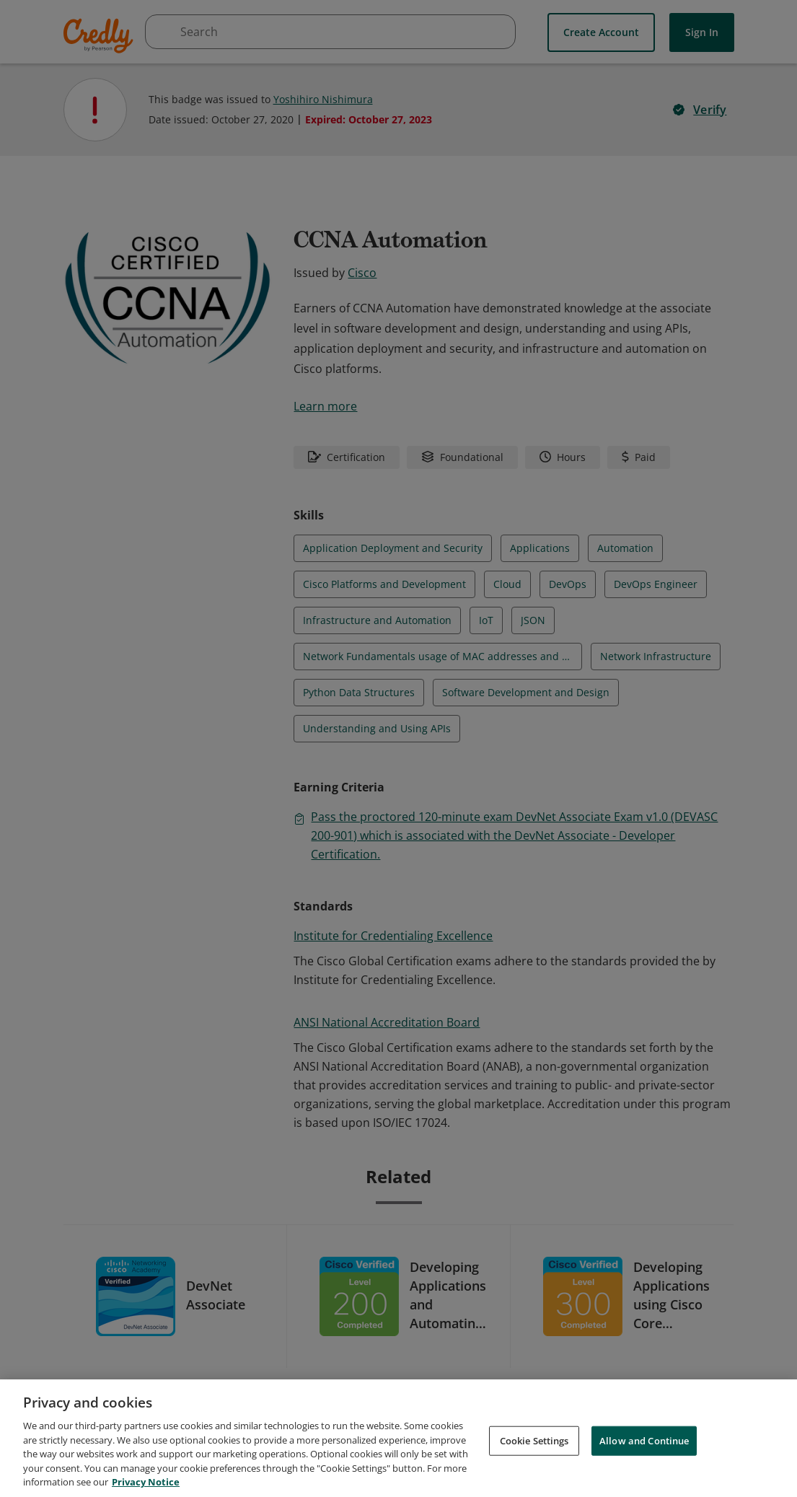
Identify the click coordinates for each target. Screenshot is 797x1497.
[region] (398, 1438)
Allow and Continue (644, 1440)
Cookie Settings (534, 1440)
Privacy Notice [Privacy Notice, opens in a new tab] (146, 1481)
